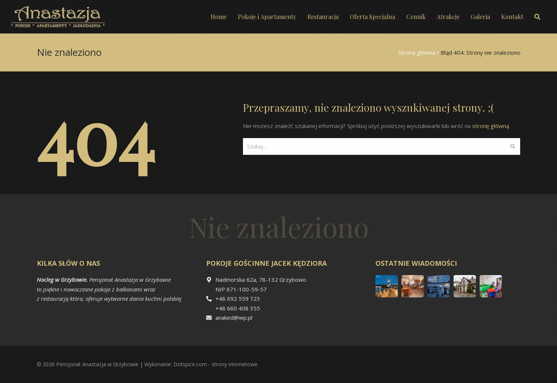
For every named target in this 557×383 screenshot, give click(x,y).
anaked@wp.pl (233, 317)
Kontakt (512, 16)
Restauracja (323, 16)
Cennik (416, 16)
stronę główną (490, 126)
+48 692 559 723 (237, 298)
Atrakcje (448, 16)
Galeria (480, 16)
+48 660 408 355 (237, 308)
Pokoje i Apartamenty (267, 16)
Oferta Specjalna (372, 16)
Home (219, 16)
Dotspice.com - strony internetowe (215, 364)
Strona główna (416, 52)
